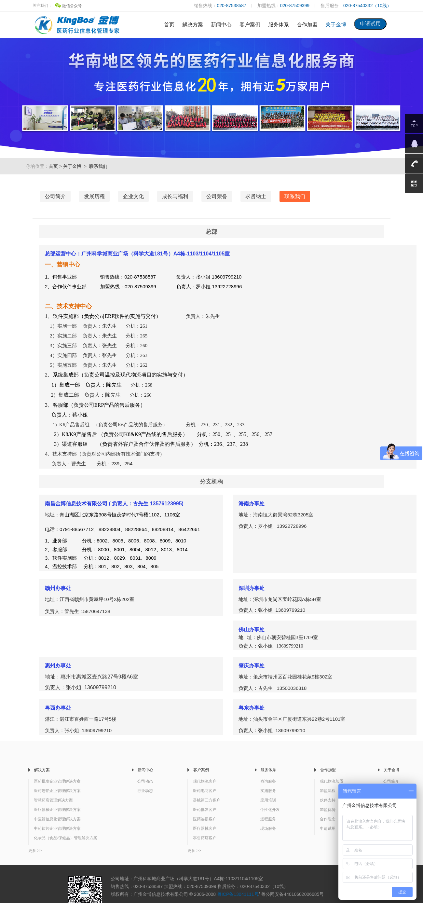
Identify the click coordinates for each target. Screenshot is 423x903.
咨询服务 (268, 781)
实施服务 (268, 790)
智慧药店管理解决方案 (53, 800)
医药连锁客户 (204, 819)
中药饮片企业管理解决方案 (57, 828)
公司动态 (145, 781)
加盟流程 (327, 790)
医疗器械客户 (204, 828)
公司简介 (55, 196)
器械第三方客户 (206, 800)
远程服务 (268, 819)
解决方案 (192, 24)
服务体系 (278, 24)
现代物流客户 (204, 781)
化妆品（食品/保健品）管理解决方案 (65, 838)
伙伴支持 (327, 800)
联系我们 (98, 166)
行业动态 (145, 790)
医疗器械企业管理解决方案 (57, 809)
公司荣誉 (216, 196)
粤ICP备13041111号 (238, 894)
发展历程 (94, 196)
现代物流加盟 (331, 781)
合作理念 (327, 819)
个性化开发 (270, 809)
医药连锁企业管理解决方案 (57, 790)
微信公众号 (68, 5)
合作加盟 (307, 24)
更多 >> (35, 850)
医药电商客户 (204, 790)
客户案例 (249, 24)
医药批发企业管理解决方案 (57, 781)
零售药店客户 (204, 838)
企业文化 (133, 196)
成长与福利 (175, 196)
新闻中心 (221, 24)
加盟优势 (327, 809)
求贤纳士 (255, 196)
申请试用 (327, 828)
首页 (169, 24)
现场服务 (268, 828)
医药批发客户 (204, 809)
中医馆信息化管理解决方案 (57, 819)
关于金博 (335, 24)
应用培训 (268, 800)
